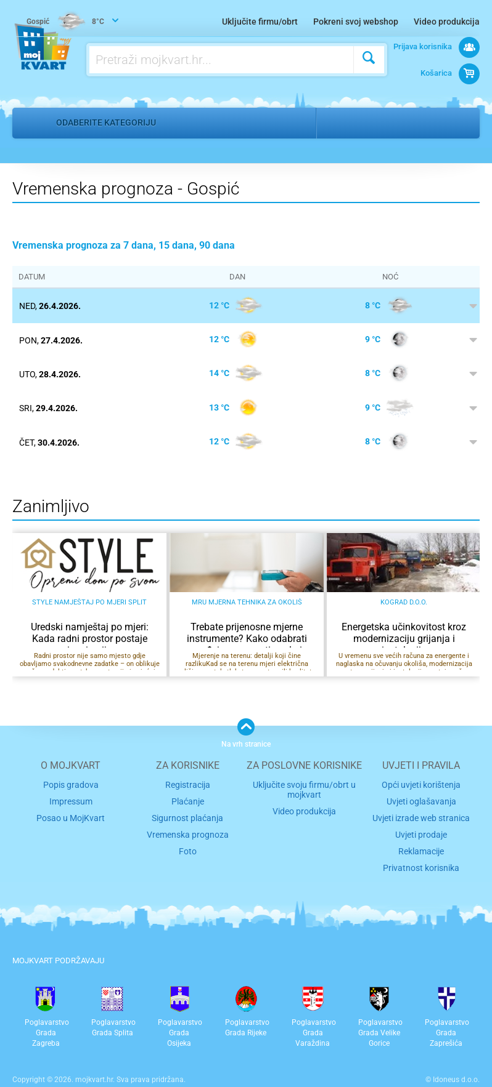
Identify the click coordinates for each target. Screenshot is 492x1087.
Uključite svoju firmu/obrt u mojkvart (304, 788)
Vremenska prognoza (187, 830)
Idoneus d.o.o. (456, 1074)
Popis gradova (71, 783)
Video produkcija (447, 21)
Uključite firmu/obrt (260, 21)
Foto (187, 846)
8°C (66, 22)
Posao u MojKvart (70, 815)
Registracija (187, 783)
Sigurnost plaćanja (187, 815)
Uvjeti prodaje (421, 830)
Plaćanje (188, 799)
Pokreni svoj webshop (355, 21)
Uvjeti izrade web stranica (421, 815)
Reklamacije (421, 846)
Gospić (345, 122)
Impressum (71, 799)
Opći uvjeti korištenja (421, 783)
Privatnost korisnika (421, 862)
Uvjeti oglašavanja (421, 799)
